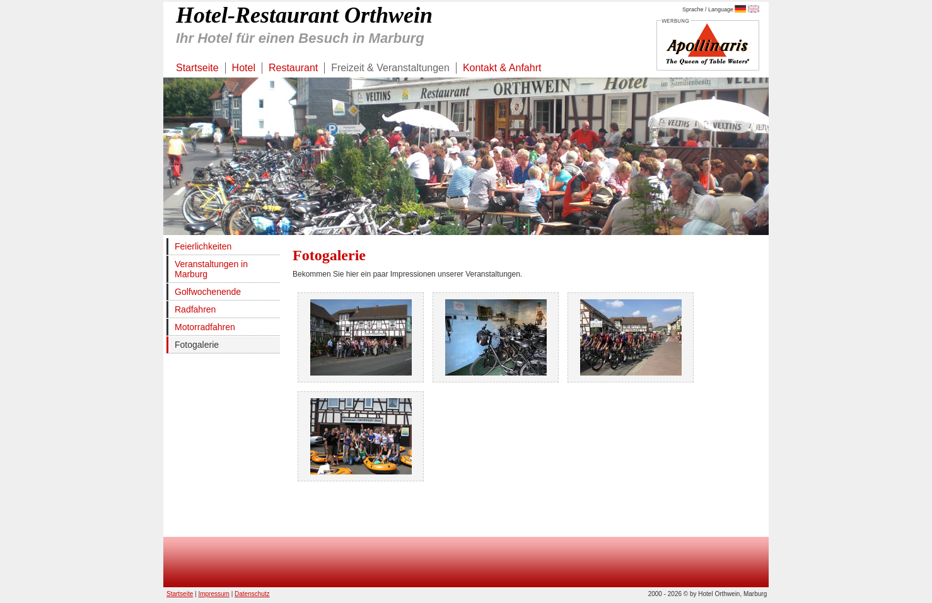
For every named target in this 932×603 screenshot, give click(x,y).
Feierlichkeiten (203, 246)
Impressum (213, 593)
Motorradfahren (205, 327)
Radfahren (195, 309)
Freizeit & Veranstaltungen (390, 67)
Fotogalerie (197, 345)
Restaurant (293, 67)
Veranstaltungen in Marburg (211, 269)
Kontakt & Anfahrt (502, 67)
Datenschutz (252, 593)
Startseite (197, 67)
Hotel (243, 67)
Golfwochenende (208, 292)
